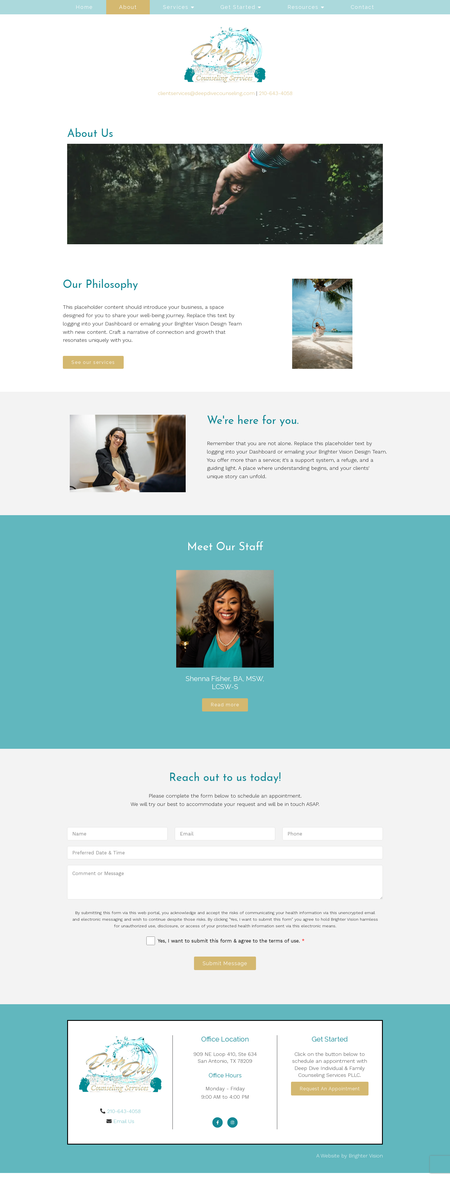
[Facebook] (217, 1126)
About (128, 7)
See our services (95, 363)
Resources (303, 7)
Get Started (237, 7)
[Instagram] (232, 1126)
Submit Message (225, 966)
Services (176, 7)
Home (84, 7)
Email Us (123, 1125)
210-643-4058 (275, 93)
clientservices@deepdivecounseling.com (206, 93)
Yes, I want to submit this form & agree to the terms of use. (231, 943)
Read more (225, 706)
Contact (362, 7)
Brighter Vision (366, 1160)
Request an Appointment (330, 1093)
